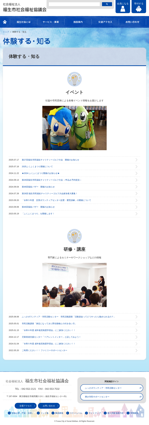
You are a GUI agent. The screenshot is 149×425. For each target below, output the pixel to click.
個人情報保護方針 (115, 413)
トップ (6, 32)
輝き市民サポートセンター (97, 397)
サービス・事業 (51, 22)
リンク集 (44, 413)
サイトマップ (95, 413)
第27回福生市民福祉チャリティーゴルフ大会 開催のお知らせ (50, 160)
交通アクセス (105, 22)
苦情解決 (134, 413)
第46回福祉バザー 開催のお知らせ (38, 207)
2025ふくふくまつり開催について (37, 166)
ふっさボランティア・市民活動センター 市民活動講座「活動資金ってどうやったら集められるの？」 (69, 317)
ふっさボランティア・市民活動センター (103, 388)
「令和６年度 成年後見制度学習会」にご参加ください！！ (48, 330)
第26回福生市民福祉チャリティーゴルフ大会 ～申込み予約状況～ (52, 180)
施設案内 (78, 22)
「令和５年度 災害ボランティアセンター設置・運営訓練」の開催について (56, 200)
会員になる (123, 3)
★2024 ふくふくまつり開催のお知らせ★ (41, 173)
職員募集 (59, 413)
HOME (5, 22)
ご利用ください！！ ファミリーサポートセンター (44, 350)
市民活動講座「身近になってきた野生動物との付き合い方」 (49, 323)
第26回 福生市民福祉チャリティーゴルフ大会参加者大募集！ (50, 193)
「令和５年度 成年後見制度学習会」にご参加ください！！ (48, 343)
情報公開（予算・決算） (22, 413)
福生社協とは (23, 22)
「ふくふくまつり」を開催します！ (38, 213)
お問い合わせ (132, 22)
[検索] (74, 4)
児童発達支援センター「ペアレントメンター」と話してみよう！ (51, 337)
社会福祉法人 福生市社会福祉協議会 (25, 7)
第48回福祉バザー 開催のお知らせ (38, 187)
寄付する (138, 3)
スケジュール (76, 413)
